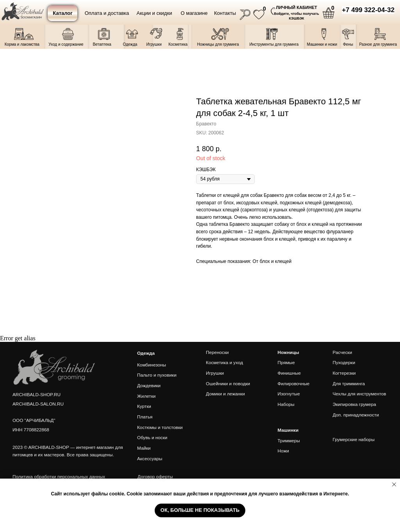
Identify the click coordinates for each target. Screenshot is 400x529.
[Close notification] (394, 484)
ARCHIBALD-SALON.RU (38, 403)
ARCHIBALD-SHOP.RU (36, 394)
